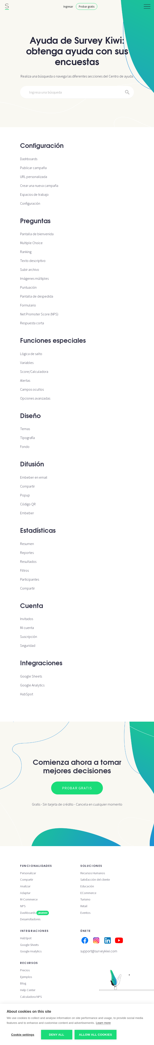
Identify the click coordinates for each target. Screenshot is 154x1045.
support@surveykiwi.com (98, 951)
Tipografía (27, 437)
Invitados (26, 618)
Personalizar (28, 873)
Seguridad (27, 645)
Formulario (28, 305)
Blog (23, 983)
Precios (25, 970)
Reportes (27, 552)
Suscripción (28, 636)
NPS (22, 906)
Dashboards (28, 159)
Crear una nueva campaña (39, 185)
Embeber (27, 513)
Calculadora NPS (31, 997)
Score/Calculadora (34, 371)
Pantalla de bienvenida (37, 234)
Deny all (56, 1034)
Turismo (85, 899)
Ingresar (68, 6)
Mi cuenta (27, 627)
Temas (25, 429)
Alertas (25, 380)
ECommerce (88, 893)
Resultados (28, 561)
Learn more (103, 1023)
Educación (87, 886)
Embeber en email (33, 477)
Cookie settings (22, 1034)
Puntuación (28, 287)
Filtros (24, 570)
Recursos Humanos (92, 873)
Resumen (27, 543)
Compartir (27, 486)
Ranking (25, 251)
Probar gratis (86, 6)
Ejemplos (26, 977)
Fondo (24, 446)
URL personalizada (33, 176)
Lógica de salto (31, 353)
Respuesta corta (32, 323)
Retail (83, 906)
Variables (26, 362)
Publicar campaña (33, 167)
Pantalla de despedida (36, 296)
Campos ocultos (32, 389)
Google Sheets (31, 676)
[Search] (77, 92)
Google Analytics (32, 685)
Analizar (25, 886)
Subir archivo (29, 269)
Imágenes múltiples (34, 278)
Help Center (27, 990)
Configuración (30, 203)
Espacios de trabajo (34, 194)
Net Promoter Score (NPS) (39, 314)
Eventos (85, 913)
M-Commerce (28, 899)
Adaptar (25, 893)
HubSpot (26, 694)
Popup (25, 495)
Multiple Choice (31, 243)
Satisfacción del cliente (95, 880)
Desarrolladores (30, 919)
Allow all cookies (95, 1034)
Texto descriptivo (33, 260)
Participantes (29, 579)
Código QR (28, 504)
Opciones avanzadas (35, 398)
